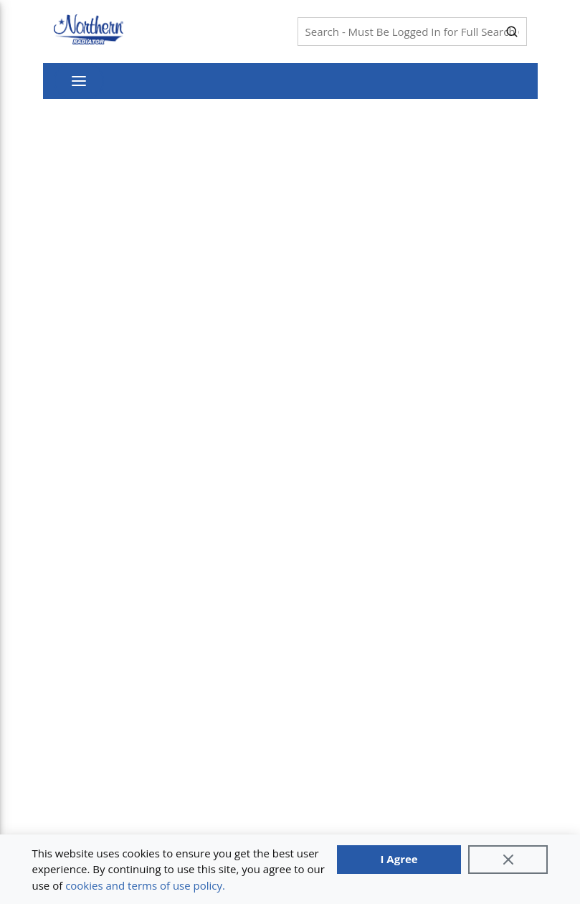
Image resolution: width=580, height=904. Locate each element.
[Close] (508, 859)
